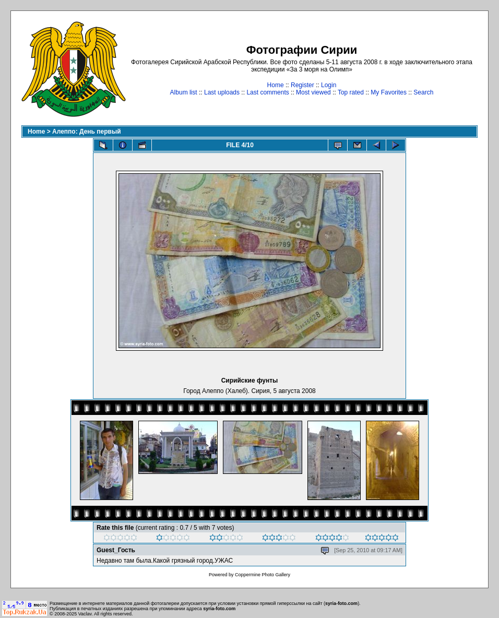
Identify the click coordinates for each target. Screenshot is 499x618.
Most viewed (313, 92)
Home (275, 85)
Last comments (267, 92)
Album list (183, 92)
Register (302, 85)
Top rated (351, 92)
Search (423, 92)
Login (328, 85)
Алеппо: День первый (86, 131)
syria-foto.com (341, 603)
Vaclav (85, 613)
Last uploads (222, 92)
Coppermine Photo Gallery (262, 574)
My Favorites (389, 92)
